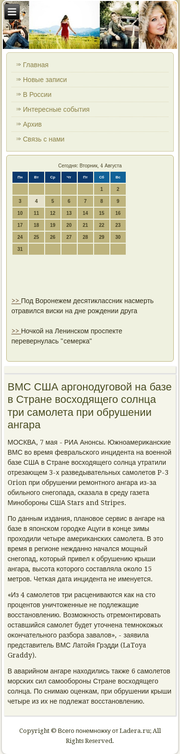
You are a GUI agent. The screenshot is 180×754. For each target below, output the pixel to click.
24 (20, 237)
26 (52, 237)
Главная (35, 65)
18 (36, 225)
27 (69, 237)
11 (36, 213)
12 (52, 213)
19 (52, 225)
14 (85, 213)
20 (69, 225)
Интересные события (56, 109)
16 (117, 213)
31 (20, 249)
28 (85, 237)
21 (85, 225)
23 (117, 225)
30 (117, 237)
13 (69, 213)
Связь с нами (44, 139)
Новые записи (45, 79)
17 (20, 225)
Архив (32, 124)
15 (101, 213)
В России (37, 94)
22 (101, 225)
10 (20, 213)
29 (101, 237)
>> (16, 301)
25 (36, 237)
